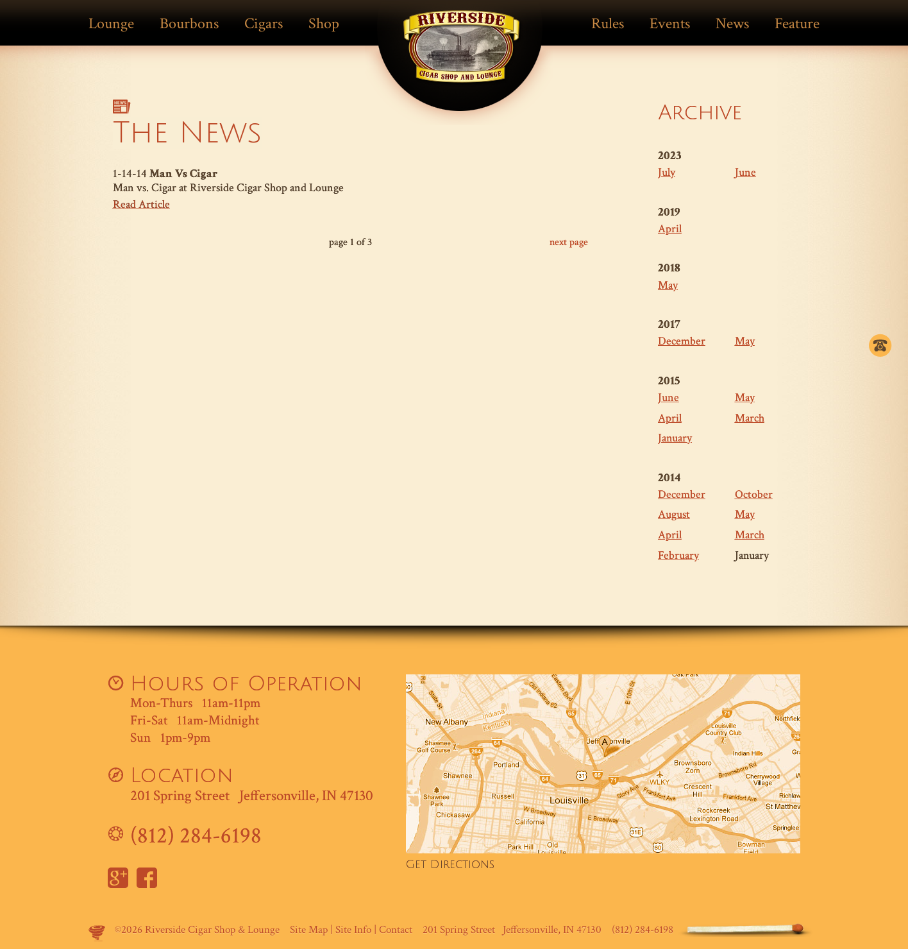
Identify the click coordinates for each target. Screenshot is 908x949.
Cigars (263, 23)
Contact (395, 930)
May (668, 285)
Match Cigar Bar (461, 56)
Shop (323, 23)
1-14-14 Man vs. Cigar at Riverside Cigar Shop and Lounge (350, 189)
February (678, 555)
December (681, 341)
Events (670, 23)
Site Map (309, 930)
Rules (607, 23)
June (745, 172)
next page (569, 242)
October (754, 494)
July (666, 172)
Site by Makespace (96, 933)
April (670, 228)
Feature (797, 23)
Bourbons (189, 23)
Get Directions (450, 865)
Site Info (353, 930)
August (674, 514)
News (732, 23)
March (749, 418)
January (675, 438)
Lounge (111, 23)
